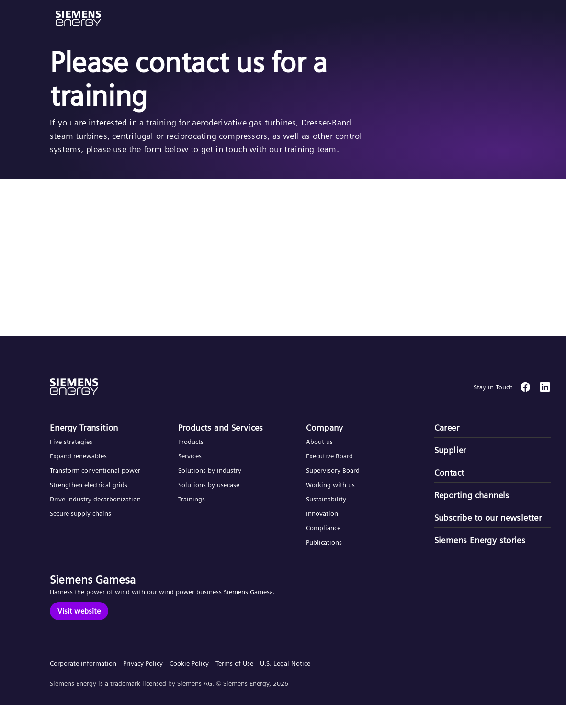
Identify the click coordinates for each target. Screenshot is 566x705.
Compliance (323, 528)
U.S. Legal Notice (285, 663)
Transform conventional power (95, 470)
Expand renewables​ (78, 456)
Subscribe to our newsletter (488, 517)
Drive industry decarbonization (95, 499)
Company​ (324, 427)
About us (319, 441)
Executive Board (329, 456)
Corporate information (83, 663)
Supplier (450, 450)
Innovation (323, 513)
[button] (78, 18)
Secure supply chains (81, 513)
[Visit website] (79, 611)
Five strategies (71, 441)
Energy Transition (84, 427)
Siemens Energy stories (480, 540)
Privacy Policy (143, 663)
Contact (449, 472)
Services (190, 456)
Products (191, 441)
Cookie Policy (189, 663)
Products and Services (220, 427)
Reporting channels (471, 495)
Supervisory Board (333, 470)
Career (446, 427)
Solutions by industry (209, 470)
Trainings (191, 499)
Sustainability (326, 499)
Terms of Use (234, 663)
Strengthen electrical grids (88, 485)
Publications (324, 542)
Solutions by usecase (208, 485)
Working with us (330, 485)
